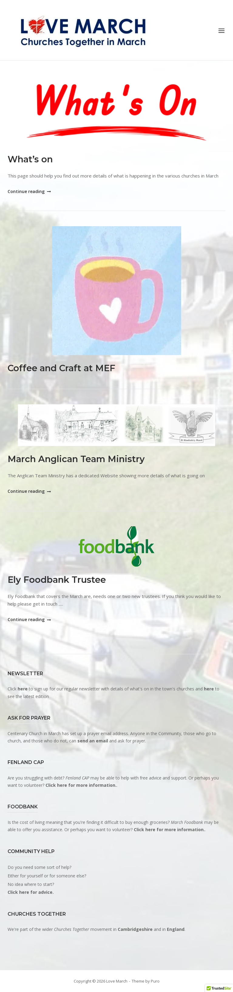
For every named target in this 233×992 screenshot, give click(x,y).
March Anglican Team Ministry (76, 459)
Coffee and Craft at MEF (61, 368)
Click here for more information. (81, 785)
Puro (155, 981)
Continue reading (29, 191)
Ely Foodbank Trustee (57, 579)
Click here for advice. (31, 892)
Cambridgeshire (135, 929)
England (175, 929)
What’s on (30, 159)
